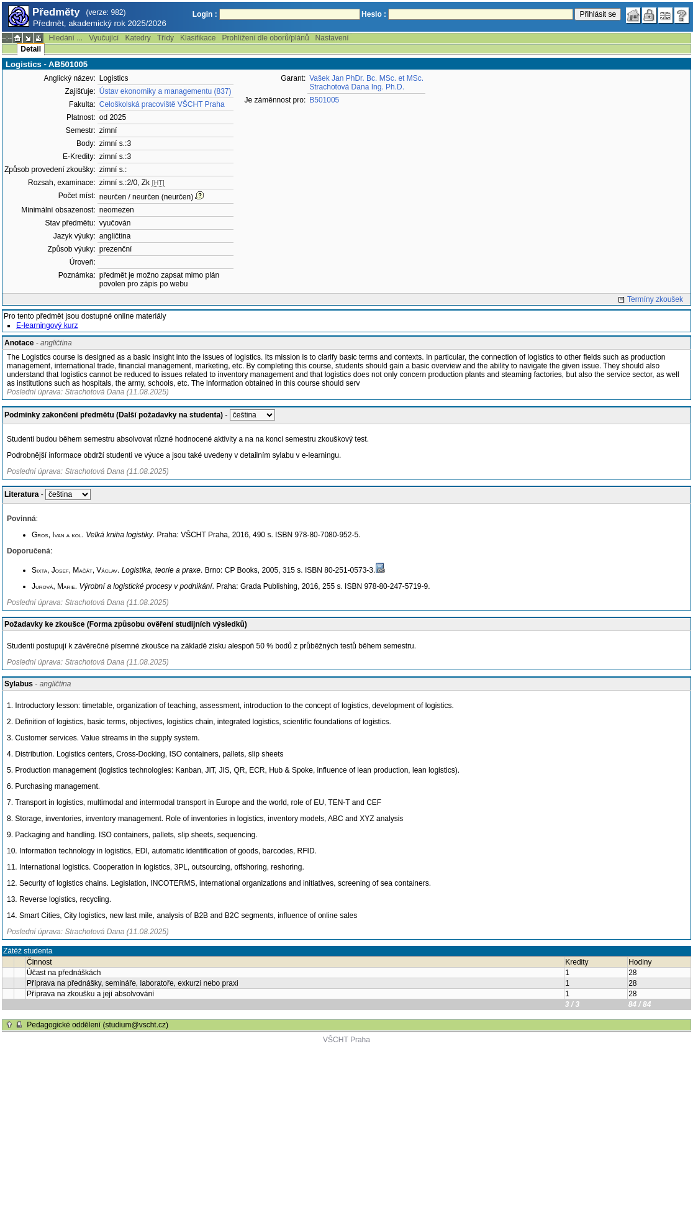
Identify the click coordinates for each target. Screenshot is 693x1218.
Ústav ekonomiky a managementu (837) (165, 91)
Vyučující (104, 38)
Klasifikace (197, 38)
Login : (204, 14)
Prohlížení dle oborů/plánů (265, 38)
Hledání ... (65, 38)
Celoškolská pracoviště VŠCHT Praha (162, 104)
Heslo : (373, 14)
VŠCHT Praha (346, 1039)
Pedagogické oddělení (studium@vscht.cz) (97, 1024)
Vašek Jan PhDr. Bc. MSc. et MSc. (366, 78)
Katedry (137, 38)
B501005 (324, 100)
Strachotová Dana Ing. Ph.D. (356, 87)
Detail (30, 49)
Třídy (165, 38)
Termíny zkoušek (655, 299)
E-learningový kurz (47, 325)
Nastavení (332, 38)
